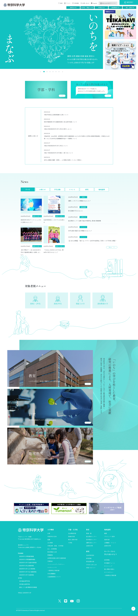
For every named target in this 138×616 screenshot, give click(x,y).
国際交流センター (91, 543)
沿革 (48, 533)
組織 (48, 539)
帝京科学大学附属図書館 (26, 556)
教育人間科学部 (72, 539)
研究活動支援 (90, 561)
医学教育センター (91, 539)
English (95, 3)
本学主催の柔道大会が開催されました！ (80, 231)
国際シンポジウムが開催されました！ (79, 201)
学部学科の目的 (52, 536)
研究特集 (88, 558)
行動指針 (50, 561)
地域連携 (101, 189)
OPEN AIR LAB (91, 564)
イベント (72, 189)
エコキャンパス (52, 567)
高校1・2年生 (35, 303)
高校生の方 (73, 7)
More (110, 247)
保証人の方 (80, 303)
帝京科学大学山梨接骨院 (26, 566)
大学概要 (50, 529)
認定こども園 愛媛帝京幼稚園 (28, 587)
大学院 (70, 543)
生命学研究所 (90, 555)
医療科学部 (71, 536)
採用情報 (106, 560)
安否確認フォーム (109, 563)
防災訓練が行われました (75, 211)
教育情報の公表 (52, 552)
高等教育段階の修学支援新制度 (56, 558)
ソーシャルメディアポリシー (56, 564)
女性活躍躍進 (51, 573)
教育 (87, 529)
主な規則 (50, 543)
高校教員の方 (115, 7)
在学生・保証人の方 (87, 7)
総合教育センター (91, 536)
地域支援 (106, 539)
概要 (105, 533)
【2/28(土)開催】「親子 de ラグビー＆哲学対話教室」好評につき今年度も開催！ (92, 241)
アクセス (68, 3)
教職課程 (50, 555)
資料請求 (76, 3)
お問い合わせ (85, 3)
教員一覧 (88, 533)
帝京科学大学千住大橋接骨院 (27, 572)
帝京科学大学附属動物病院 (27, 559)
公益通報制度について (54, 577)
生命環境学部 (72, 533)
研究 (86, 189)
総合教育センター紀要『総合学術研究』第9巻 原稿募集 (84, 221)
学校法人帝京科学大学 (24, 593)
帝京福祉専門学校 (24, 581)
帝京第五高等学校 (24, 584)
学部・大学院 (73, 529)
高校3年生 (58, 303)
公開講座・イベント (110, 543)
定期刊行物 (89, 546)
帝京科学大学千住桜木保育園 (27, 562)
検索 (61, 3)
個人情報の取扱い (109, 569)
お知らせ (42, 189)
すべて (27, 189)
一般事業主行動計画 (53, 570)
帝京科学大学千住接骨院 (26, 575)
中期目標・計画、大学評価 (55, 546)
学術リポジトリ (90, 568)
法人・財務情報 (52, 549)
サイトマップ (108, 566)
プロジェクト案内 (109, 536)
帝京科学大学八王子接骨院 (27, 569)
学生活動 (57, 189)
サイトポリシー (108, 572)
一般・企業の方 (129, 7)
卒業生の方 (101, 7)
